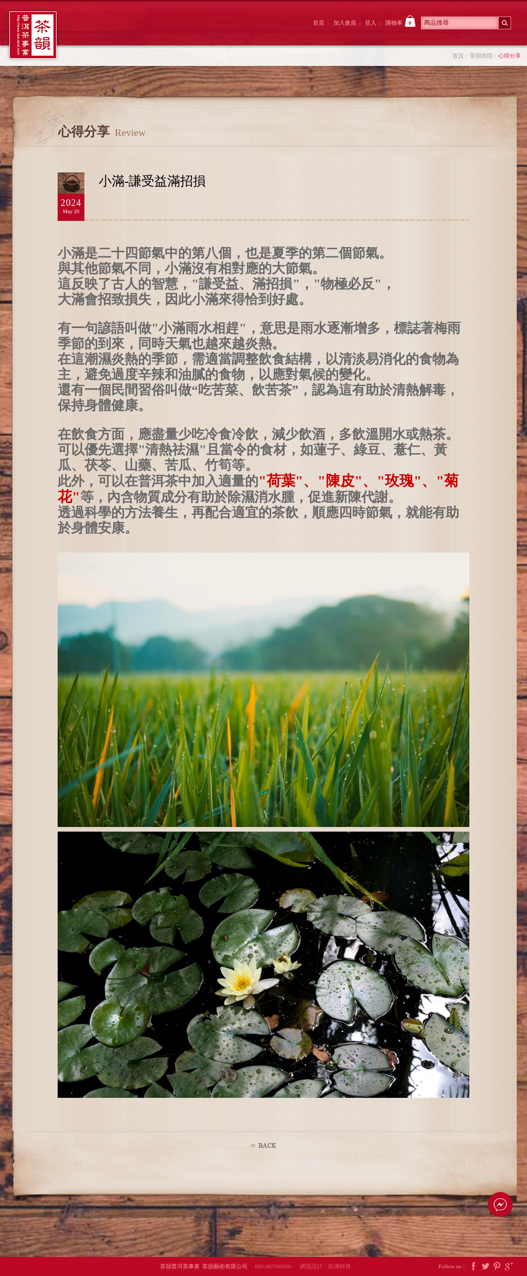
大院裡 (157, 32)
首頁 (318, 23)
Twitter (485, 1266)
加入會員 (344, 23)
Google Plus (509, 1266)
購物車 (400, 21)
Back (263, 1146)
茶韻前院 (101, 32)
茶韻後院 (214, 32)
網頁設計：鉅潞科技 (325, 1266)
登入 (370, 23)
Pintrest (497, 1266)
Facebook (473, 1266)
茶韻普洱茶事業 (33, 35)
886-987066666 (276, 1266)
